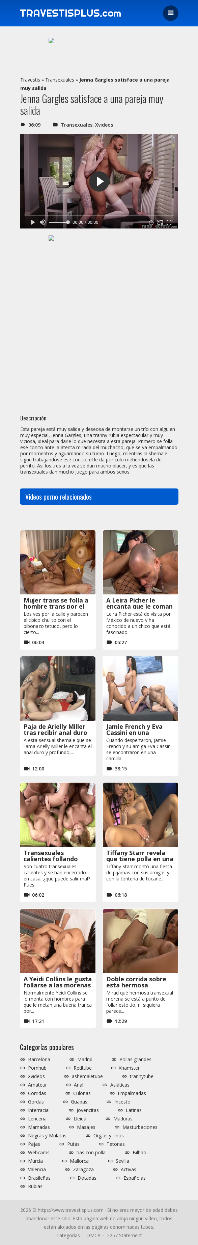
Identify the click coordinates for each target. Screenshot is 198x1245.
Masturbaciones (140, 1127)
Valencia (37, 1169)
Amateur (37, 1085)
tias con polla (91, 1152)
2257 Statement (124, 1235)
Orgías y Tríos (108, 1135)
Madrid (84, 1059)
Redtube (83, 1068)
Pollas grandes (135, 1059)
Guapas (79, 1102)
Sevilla (122, 1161)
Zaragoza (83, 1169)
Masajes (86, 1127)
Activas (128, 1169)
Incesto (122, 1102)
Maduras (123, 1118)
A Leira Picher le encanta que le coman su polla (139, 606)
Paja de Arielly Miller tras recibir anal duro (55, 729)
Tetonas (116, 1144)
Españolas (134, 1178)
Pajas (34, 1144)
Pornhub (37, 1068)
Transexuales (59, 80)
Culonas (82, 1093)
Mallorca (79, 1161)
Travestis (30, 80)
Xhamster (129, 1068)
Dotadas (87, 1178)
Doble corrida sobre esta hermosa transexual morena (136, 985)
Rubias (35, 1186)
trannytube (141, 1076)
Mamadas (39, 1127)
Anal (78, 1085)
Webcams (39, 1152)
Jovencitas (88, 1110)
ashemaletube (87, 1076)
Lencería (37, 1118)
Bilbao (139, 1152)
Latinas (134, 1110)
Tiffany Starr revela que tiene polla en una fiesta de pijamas (139, 859)
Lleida (80, 1118)
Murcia (35, 1161)
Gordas (36, 1102)
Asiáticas (120, 1085)
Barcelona (39, 1059)
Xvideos (104, 125)
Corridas (37, 1093)
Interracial (39, 1110)
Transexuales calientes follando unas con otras (51, 859)
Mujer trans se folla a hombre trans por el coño (56, 606)
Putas (73, 1144)
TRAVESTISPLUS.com (71, 13)
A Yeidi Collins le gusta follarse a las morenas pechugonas (58, 985)
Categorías (68, 1235)
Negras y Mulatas (47, 1135)
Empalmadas (132, 1093)
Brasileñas (39, 1178)
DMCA (93, 1235)
